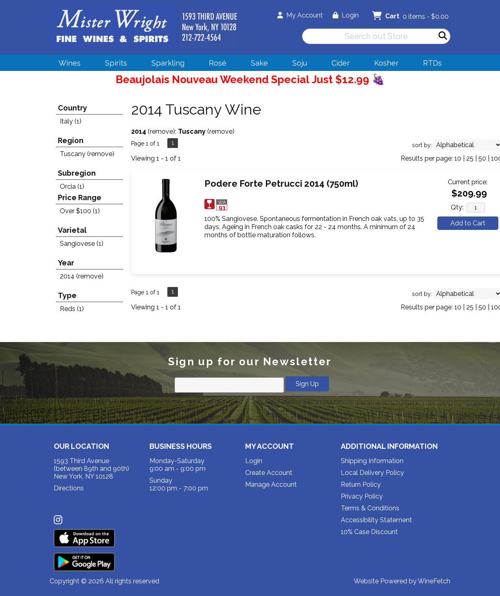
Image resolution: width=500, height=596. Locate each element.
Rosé (217, 63)
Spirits (113, 64)
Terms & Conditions (370, 508)
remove (161, 131)
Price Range (79, 197)
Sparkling (165, 64)
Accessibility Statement (376, 520)
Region (70, 140)
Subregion (77, 173)
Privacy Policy (362, 496)
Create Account (268, 473)
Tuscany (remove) (87, 154)
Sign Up (307, 384)
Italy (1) (70, 121)
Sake (259, 63)
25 (470, 158)
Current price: (467, 182)
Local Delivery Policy (372, 473)
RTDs (432, 63)
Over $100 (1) (80, 211)
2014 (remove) (81, 276)
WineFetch (434, 581)
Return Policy (361, 484)
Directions (69, 488)
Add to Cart (467, 223)
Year (66, 262)
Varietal (72, 230)
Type (67, 295)
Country (72, 108)
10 (457, 158)
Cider (338, 64)
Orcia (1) (72, 186)
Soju (297, 64)
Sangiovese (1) (81, 243)
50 (482, 158)
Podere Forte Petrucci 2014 (281, 183)
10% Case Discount (369, 532)
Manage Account (271, 484)
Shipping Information (372, 461)
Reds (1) (72, 309)
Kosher (386, 63)
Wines (67, 64)
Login (346, 15)
